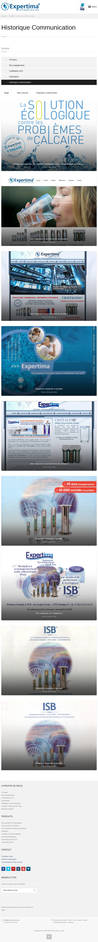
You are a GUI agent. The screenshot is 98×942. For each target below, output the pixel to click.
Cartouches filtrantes (8, 837)
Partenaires (14, 77)
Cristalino (4, 831)
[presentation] (21, 901)
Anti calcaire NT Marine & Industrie (13, 828)
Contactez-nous (7, 856)
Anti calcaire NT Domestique (11, 823)
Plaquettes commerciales (46, 93)
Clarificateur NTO (7, 842)
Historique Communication (20, 82)
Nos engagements (17, 65)
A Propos (13, 60)
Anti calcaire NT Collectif (10, 826)
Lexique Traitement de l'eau (11, 806)
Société (11, 16)
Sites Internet (22, 93)
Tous (6, 93)
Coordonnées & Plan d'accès (11, 862)
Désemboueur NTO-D (9, 839)
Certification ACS (16, 71)
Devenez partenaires (8, 859)
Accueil (3, 16)
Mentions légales (7, 809)
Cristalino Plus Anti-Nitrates (11, 834)
